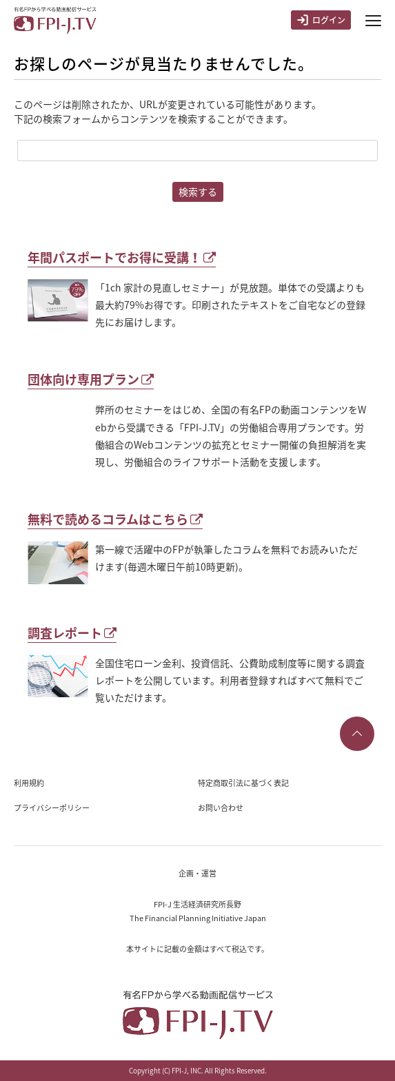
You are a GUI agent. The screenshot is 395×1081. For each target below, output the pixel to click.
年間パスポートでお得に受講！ (122, 257)
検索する (198, 191)
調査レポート (72, 633)
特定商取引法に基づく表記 (243, 783)
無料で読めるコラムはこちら (115, 519)
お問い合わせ (220, 808)
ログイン (320, 20)
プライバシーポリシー (52, 808)
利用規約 (29, 783)
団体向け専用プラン (91, 379)
